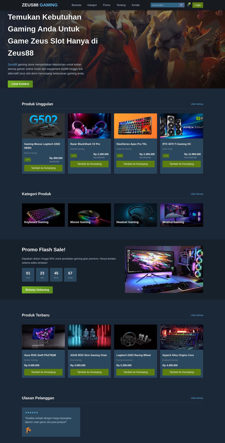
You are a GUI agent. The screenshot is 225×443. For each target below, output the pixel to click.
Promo (106, 5)
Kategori (92, 5)
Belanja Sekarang (37, 289)
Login (198, 5)
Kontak (136, 5)
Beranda (76, 5)
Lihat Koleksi (20, 84)
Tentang (121, 5)
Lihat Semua (197, 104)
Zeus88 (12, 64)
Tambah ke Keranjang (43, 168)
